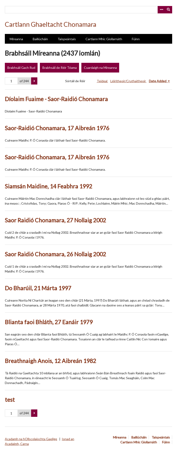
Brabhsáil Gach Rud (21, 68)
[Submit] (168, 9)
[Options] (161, 9)
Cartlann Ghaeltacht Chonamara (50, 24)
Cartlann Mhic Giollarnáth (104, 39)
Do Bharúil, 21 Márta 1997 (38, 288)
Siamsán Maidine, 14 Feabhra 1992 (48, 186)
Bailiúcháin (40, 39)
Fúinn (136, 39)
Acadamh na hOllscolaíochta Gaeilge (31, 439)
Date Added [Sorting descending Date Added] (158, 81)
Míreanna (16, 39)
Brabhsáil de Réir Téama (59, 68)
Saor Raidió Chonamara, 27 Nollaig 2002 (55, 220)
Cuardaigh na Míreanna (100, 68)
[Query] (88, 9)
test (10, 399)
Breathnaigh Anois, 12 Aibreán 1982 (50, 360)
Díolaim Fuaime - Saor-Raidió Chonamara (56, 99)
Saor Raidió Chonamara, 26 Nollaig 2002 (55, 254)
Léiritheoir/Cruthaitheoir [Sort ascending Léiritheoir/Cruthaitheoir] (128, 81)
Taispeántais (67, 39)
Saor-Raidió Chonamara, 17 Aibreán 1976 (57, 128)
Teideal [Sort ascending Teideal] (102, 81)
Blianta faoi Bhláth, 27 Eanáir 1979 (49, 322)
